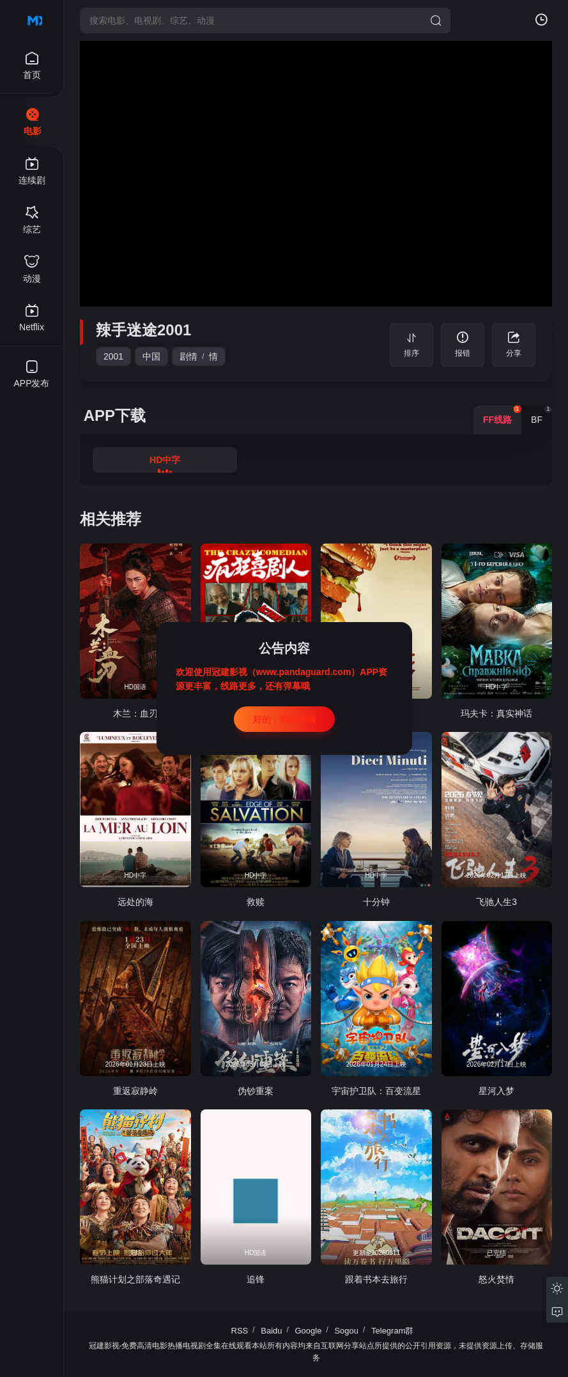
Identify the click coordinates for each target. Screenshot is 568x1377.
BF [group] (541, 415)
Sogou (346, 1330)
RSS (240, 1330)
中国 (151, 356)
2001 (113, 356)
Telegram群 (392, 1330)
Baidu (271, 1330)
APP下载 (115, 415)
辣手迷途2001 (143, 330)
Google (308, 1330)
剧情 (188, 356)
